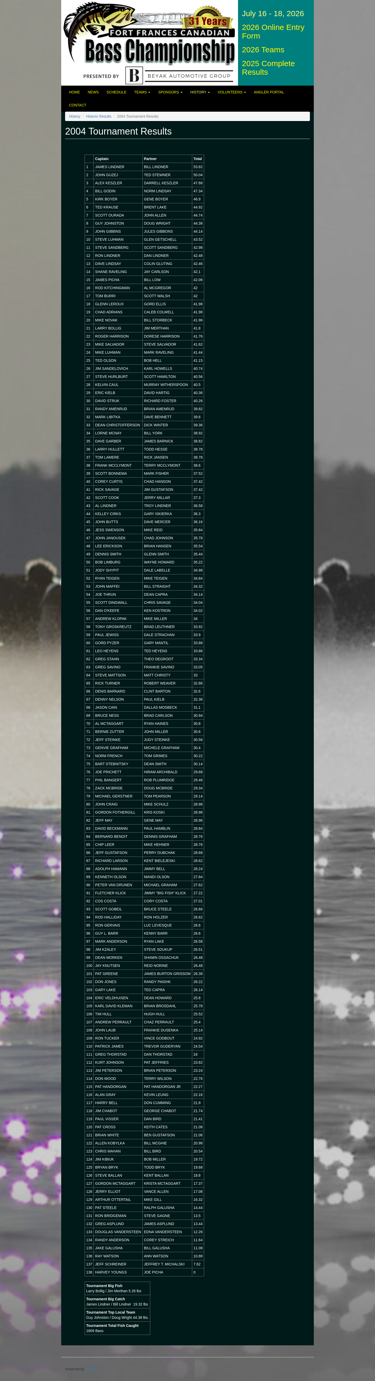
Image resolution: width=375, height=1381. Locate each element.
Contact (77, 105)
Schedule (116, 92)
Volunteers (232, 92)
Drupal (90, 1369)
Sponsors (170, 92)
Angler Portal (269, 92)
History (200, 92)
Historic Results (98, 116)
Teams (142, 92)
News (93, 92)
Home (74, 92)
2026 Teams (263, 49)
